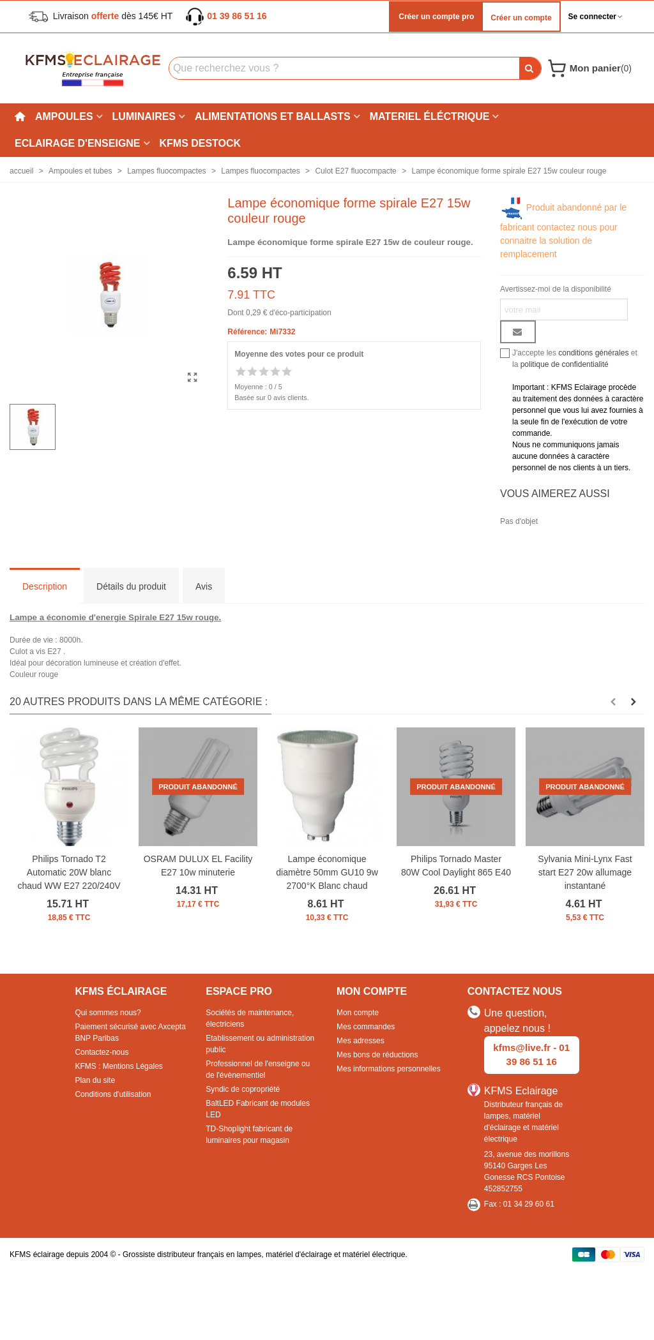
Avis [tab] (203, 586)
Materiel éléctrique (430, 116)
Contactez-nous (101, 1052)
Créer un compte (520, 17)
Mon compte (358, 1012)
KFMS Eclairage (521, 1090)
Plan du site (95, 1080)
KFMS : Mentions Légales (118, 1066)
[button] (613, 701)
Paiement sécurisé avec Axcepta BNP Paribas (130, 1032)
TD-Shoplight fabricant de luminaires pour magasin (249, 1134)
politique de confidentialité (565, 364)
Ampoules (64, 116)
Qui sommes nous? (108, 1012)
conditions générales (593, 352)
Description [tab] (44, 586)
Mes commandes (366, 1026)
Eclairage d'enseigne (78, 143)
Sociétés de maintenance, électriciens (250, 1018)
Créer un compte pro (435, 16)
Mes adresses (360, 1040)
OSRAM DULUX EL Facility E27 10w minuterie (198, 865)
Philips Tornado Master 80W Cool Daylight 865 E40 (456, 865)
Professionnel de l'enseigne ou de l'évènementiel (258, 1069)
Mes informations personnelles (389, 1068)
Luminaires (144, 116)
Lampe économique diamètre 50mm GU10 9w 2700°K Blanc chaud (327, 872)
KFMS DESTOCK (200, 143)
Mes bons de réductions (377, 1054)
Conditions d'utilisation (113, 1094)
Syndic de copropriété (243, 1089)
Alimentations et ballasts (273, 116)
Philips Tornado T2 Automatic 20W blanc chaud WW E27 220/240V (68, 872)
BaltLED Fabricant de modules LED (258, 1109)
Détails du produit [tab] (131, 586)
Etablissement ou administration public (260, 1044)
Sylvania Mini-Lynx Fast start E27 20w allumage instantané (585, 872)
